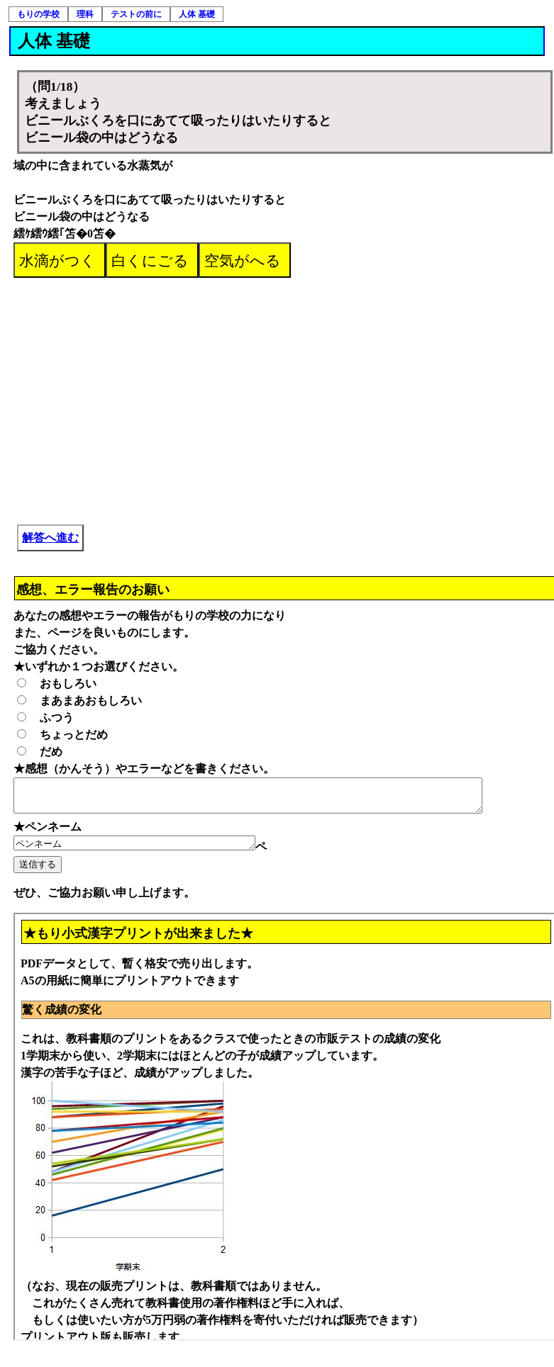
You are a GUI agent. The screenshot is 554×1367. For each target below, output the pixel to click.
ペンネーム (148, 850)
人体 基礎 (197, 14)
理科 (85, 14)
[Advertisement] (285, 384)
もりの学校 (38, 14)
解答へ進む (50, 537)
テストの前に (136, 14)
